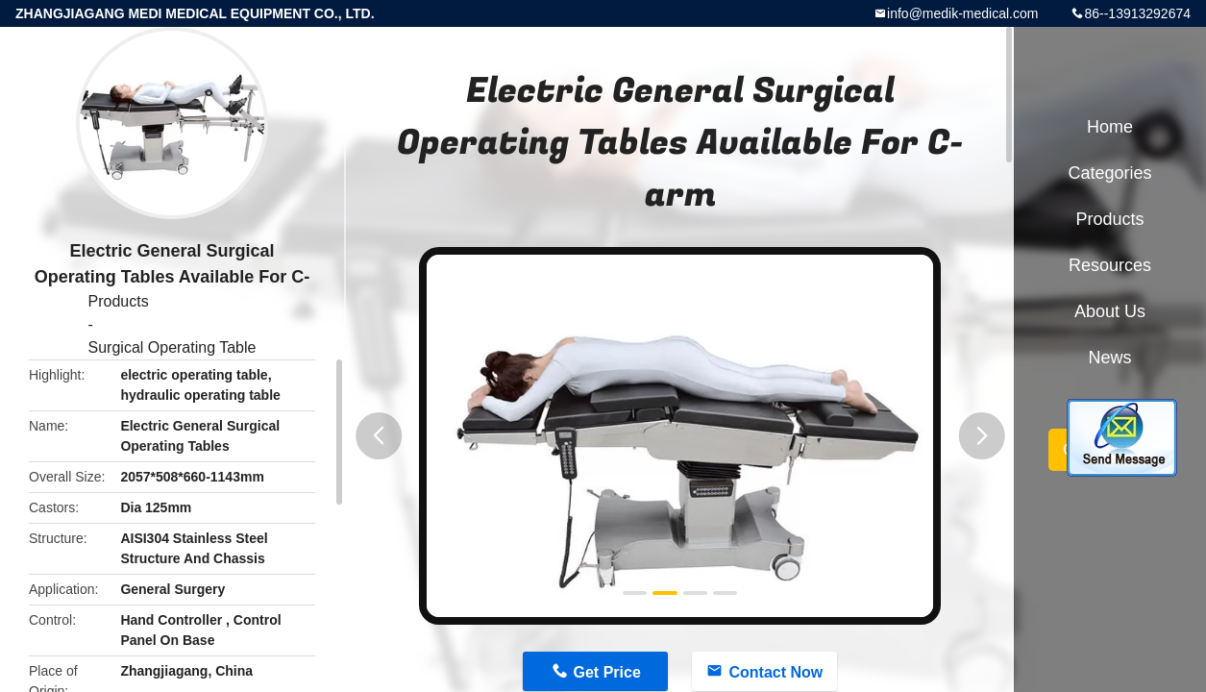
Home (1110, 126)
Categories (1109, 173)
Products (118, 301)
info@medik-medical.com (962, 13)
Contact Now (775, 672)
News (1109, 357)
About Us (1109, 311)
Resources (1110, 265)
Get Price (607, 672)
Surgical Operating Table (172, 347)
